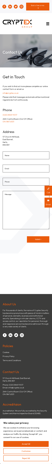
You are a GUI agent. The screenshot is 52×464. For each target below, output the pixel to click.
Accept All (26, 444)
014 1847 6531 (8, 121)
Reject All (26, 458)
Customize (26, 451)
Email (48, 202)
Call (48, 190)
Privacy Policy (8, 356)
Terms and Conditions (12, 360)
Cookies (6, 352)
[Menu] (48, 23)
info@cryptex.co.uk (11, 93)
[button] (37, 6)
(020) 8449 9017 (10, 115)
